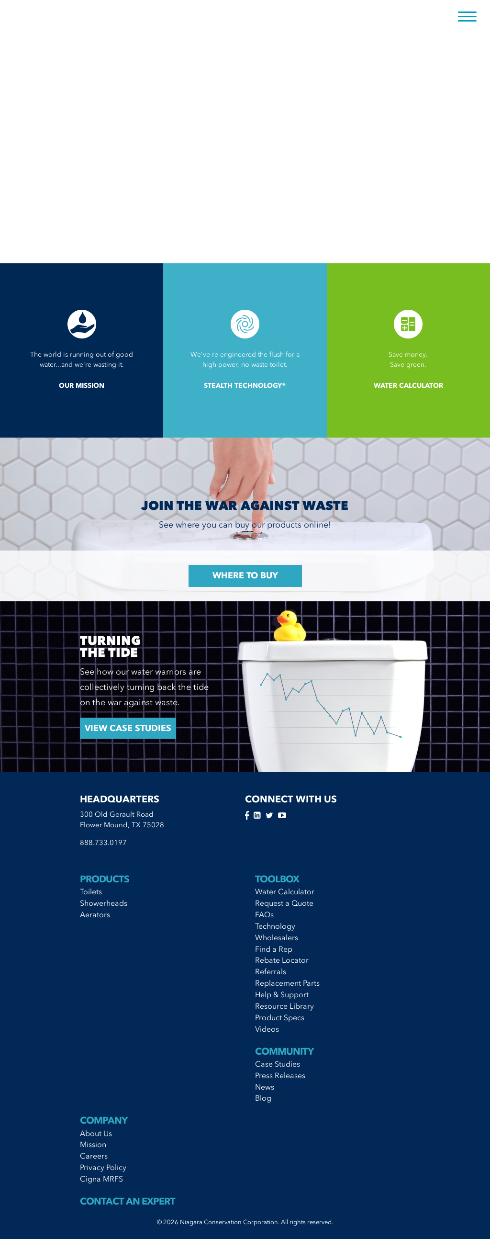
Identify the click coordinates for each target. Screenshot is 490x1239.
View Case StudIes (128, 728)
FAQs (264, 914)
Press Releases (280, 1075)
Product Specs (279, 1017)
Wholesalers (276, 937)
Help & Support (282, 994)
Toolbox (277, 879)
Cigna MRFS (101, 1178)
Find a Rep (273, 949)
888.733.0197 (103, 842)
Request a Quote (284, 903)
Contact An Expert (127, 1201)
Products (104, 879)
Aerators (95, 914)
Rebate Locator (282, 960)
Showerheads (103, 903)
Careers (94, 1155)
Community (284, 1051)
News (264, 1087)
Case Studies (277, 1064)
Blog (263, 1098)
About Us (96, 1133)
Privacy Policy (103, 1167)
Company (103, 1120)
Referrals (270, 971)
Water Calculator (284, 891)
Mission (93, 1144)
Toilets (91, 891)
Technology (275, 926)
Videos (267, 1029)
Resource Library (284, 1006)
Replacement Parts (287, 983)
